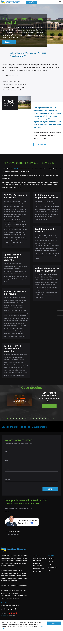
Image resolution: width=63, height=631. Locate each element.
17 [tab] (53, 418)
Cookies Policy (23, 585)
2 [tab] (10, 418)
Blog (49, 570)
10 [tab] (33, 418)
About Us (51, 558)
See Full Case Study (49, 406)
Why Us (50, 561)
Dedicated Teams (38, 568)
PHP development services (22, 169)
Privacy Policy (5, 585)
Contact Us (8, 42)
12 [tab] (39, 418)
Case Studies (52, 567)
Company (51, 555)
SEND (50, 489)
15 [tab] (48, 418)
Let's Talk (32, 2)
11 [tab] (36, 418)
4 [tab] (16, 418)
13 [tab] (42, 418)
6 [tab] (22, 418)
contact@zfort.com (14, 534)
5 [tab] (19, 418)
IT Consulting (37, 572)
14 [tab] (45, 418)
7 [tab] (25, 418)
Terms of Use (14, 585)
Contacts (4, 602)
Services (36, 555)
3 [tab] (13, 418)
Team (50, 564)
